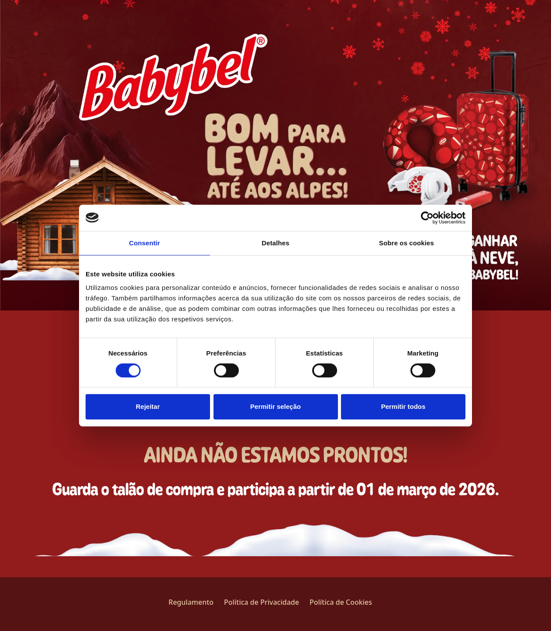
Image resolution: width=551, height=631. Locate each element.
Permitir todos (403, 406)
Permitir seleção (275, 406)
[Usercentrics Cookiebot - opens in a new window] (427, 217)
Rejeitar (148, 406)
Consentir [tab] (144, 243)
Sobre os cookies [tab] (406, 243)
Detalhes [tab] (275, 243)
